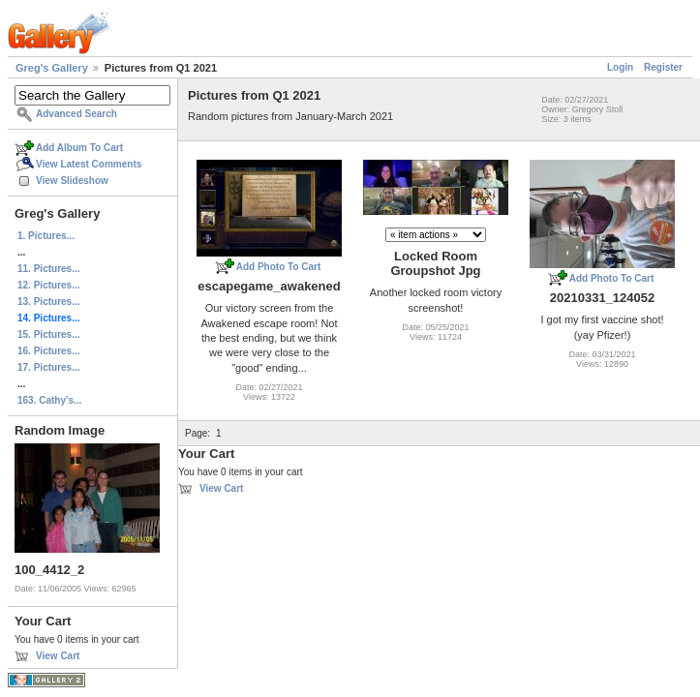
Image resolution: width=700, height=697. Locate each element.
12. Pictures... (48, 285)
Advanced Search (76, 113)
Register (663, 67)
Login (620, 67)
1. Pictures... (46, 235)
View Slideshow (72, 180)
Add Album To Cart (79, 147)
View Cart (57, 656)
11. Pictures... (48, 268)
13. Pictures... (48, 301)
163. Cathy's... (49, 400)
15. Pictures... (48, 334)
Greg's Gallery (51, 68)
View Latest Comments (88, 164)
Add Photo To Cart (278, 266)
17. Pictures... (48, 367)
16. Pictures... (48, 351)
